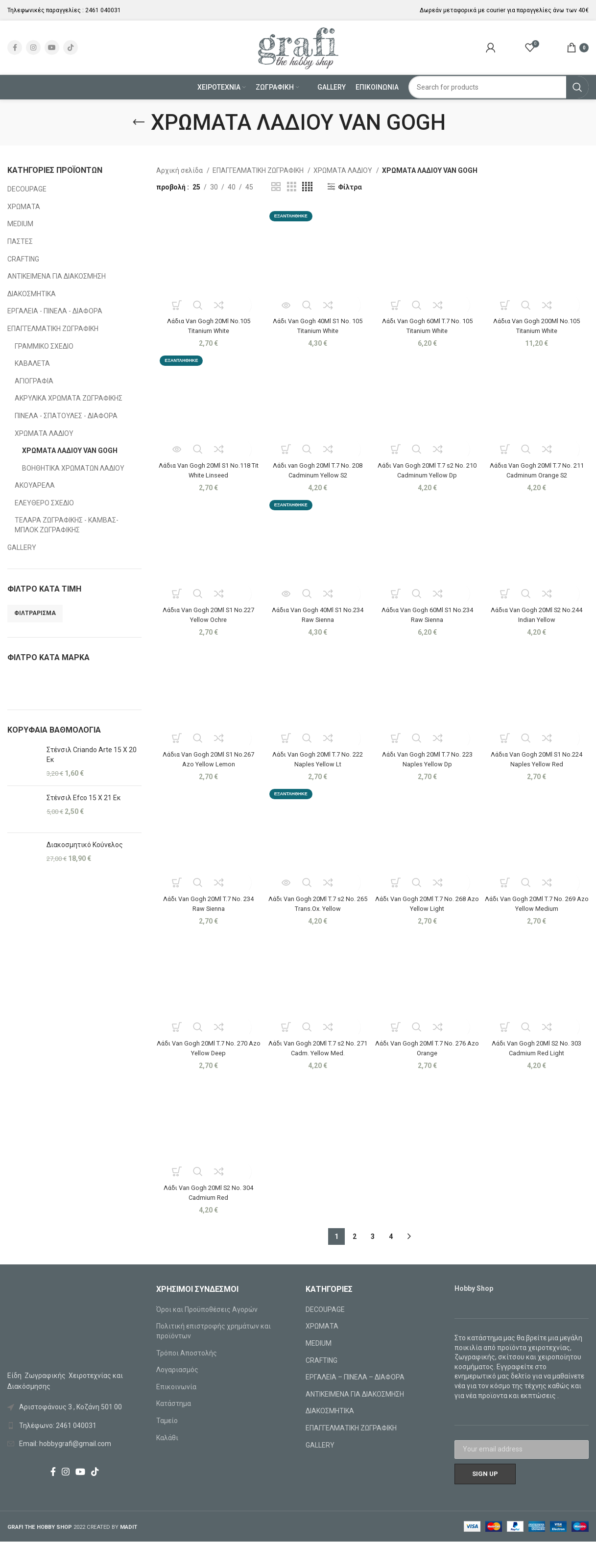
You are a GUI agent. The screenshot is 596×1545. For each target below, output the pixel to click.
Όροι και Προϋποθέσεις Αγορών (207, 1313)
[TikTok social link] (70, 47)
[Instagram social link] (33, 47)
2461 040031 (103, 10)
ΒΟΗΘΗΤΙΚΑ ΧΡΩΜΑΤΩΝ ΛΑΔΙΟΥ (73, 468)
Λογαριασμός (177, 1373)
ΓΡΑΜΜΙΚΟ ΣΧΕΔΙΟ (44, 346)
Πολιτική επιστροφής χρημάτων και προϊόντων (213, 1334)
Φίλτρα (350, 187)
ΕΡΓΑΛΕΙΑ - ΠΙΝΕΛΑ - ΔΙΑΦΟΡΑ (54, 311)
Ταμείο (167, 1424)
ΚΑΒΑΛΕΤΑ (32, 363)
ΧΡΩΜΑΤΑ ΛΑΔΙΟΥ (44, 433)
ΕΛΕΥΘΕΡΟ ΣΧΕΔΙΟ (44, 503)
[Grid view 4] (307, 187)
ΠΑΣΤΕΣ (20, 241)
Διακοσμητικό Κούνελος (85, 845)
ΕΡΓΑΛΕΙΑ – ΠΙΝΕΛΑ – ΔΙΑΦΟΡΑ (355, 1380)
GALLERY (21, 547)
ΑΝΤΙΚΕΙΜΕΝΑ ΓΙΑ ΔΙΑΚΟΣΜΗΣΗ (56, 276)
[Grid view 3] (291, 187)
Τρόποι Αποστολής (186, 1356)
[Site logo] (298, 47)
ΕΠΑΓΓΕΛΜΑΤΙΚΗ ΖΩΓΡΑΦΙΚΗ (52, 329)
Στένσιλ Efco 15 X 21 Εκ (84, 798)
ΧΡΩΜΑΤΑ (23, 207)
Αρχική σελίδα (180, 170)
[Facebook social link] (14, 47)
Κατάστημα (173, 1407)
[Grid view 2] (276, 187)
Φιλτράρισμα (35, 613)
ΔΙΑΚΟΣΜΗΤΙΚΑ (31, 294)
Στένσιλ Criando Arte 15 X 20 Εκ (92, 754)
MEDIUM (20, 224)
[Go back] (138, 122)
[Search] (498, 87)
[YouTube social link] (52, 47)
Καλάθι (167, 1441)
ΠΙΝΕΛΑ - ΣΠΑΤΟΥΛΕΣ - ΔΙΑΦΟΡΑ (66, 416)
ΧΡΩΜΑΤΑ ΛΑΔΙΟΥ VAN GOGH (70, 450)
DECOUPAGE (27, 189)
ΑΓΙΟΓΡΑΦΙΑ (34, 381)
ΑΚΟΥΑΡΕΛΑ (35, 485)
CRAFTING (23, 259)
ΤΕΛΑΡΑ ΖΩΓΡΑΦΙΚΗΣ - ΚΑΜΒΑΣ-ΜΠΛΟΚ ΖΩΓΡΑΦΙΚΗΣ (67, 525)
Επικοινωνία (176, 1390)
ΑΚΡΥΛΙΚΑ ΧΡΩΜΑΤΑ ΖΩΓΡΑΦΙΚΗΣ (68, 398)
